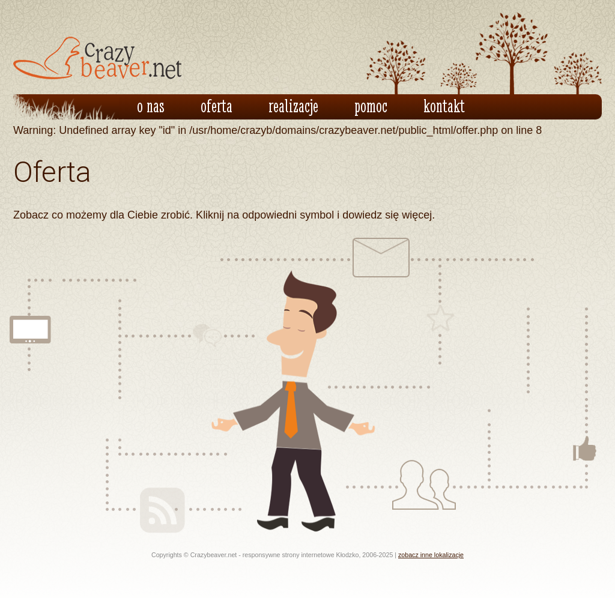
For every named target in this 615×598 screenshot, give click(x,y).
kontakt (444, 105)
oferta (216, 105)
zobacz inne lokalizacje (431, 554)
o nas (151, 105)
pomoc (370, 105)
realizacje (293, 105)
